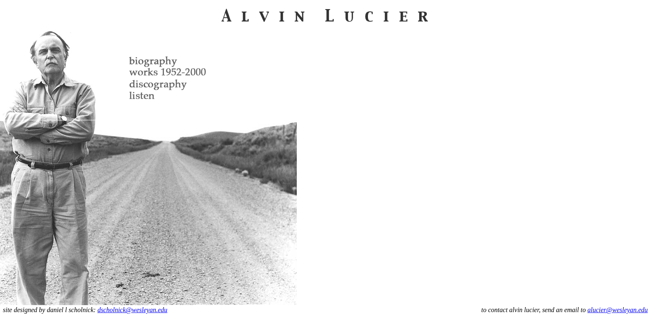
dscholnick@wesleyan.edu (132, 309)
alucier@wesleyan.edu (617, 309)
